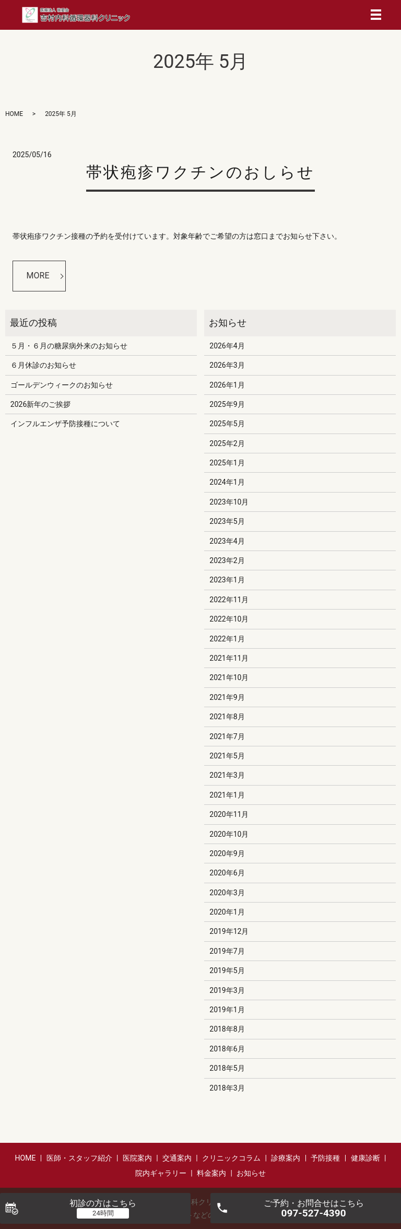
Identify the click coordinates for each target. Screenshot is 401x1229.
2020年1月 (226, 912)
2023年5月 (226, 521)
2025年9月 (226, 404)
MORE (38, 275)
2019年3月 (226, 990)
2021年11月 (229, 658)
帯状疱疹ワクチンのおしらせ (200, 172)
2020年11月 (229, 814)
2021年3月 (226, 775)
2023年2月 (226, 560)
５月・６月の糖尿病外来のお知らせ (68, 346)
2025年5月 (226, 423)
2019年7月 (226, 951)
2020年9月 (226, 853)
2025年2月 (226, 443)
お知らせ (251, 1173)
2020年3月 (226, 892)
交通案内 (177, 1158)
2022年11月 (229, 599)
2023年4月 (226, 541)
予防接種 (325, 1158)
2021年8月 (226, 716)
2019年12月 (229, 931)
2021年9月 (226, 697)
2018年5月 (226, 1068)
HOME (14, 114)
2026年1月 (226, 385)
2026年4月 (226, 346)
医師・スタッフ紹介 (79, 1158)
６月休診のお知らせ (43, 365)
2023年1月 (226, 580)
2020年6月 (226, 873)
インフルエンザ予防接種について (65, 423)
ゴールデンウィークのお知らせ (61, 385)
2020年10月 (229, 834)
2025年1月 (226, 463)
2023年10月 (229, 502)
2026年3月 (226, 365)
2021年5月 (226, 756)
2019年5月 (226, 970)
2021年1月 (226, 795)
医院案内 (137, 1158)
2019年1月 (226, 1009)
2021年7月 (226, 736)
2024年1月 (226, 482)
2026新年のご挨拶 (40, 404)
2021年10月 (229, 677)
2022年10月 (229, 619)
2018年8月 (226, 1029)
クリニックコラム (231, 1158)
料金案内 (211, 1173)
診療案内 (285, 1158)
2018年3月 (226, 1088)
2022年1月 (226, 639)
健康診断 (365, 1158)
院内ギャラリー (160, 1173)
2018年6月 (226, 1049)
